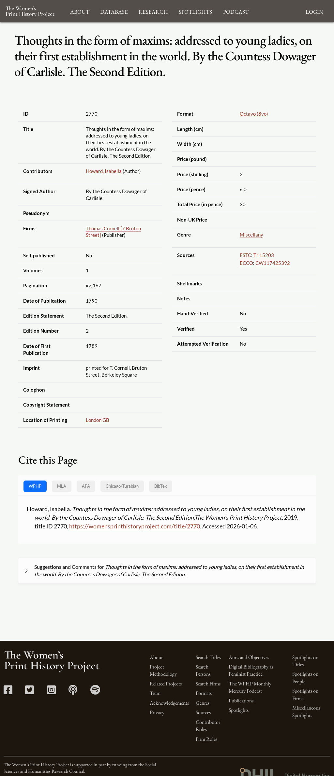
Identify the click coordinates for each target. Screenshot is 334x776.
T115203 (263, 255)
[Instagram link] (51, 691)
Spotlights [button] (195, 11)
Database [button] (114, 11)
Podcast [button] (236, 11)
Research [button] (153, 11)
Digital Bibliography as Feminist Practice (251, 670)
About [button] (79, 11)
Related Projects (166, 683)
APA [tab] (86, 486)
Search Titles (208, 657)
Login (314, 11)
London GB (97, 420)
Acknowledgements (169, 702)
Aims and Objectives (249, 657)
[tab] (122, 486)
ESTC (245, 255)
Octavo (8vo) (254, 114)
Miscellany (251, 234)
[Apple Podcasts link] (72, 691)
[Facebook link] (8, 691)
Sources (203, 712)
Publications (241, 700)
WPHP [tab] (35, 486)
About (156, 657)
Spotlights (239, 710)
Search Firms (208, 683)
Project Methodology (163, 670)
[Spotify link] (95, 691)
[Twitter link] (29, 691)
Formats (204, 693)
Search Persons (203, 670)
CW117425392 (272, 263)
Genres (202, 702)
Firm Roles (206, 739)
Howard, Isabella (104, 171)
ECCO (246, 263)
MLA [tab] (61, 486)
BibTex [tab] (160, 486)
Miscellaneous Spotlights (306, 711)
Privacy (157, 712)
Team (155, 693)
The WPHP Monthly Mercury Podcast (250, 687)
